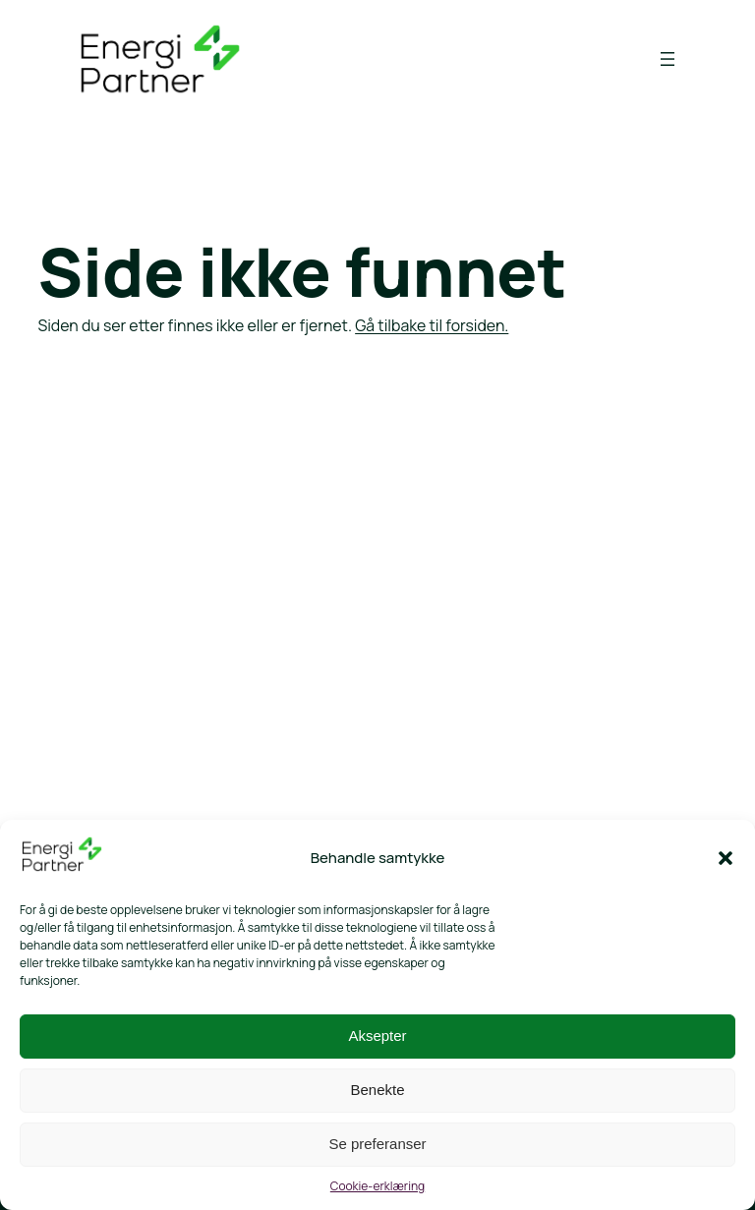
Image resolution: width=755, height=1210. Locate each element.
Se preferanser (377, 1143)
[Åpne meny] (667, 59)
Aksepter (377, 1035)
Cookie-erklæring (377, 1186)
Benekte (377, 1089)
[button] (725, 858)
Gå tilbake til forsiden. (431, 325)
